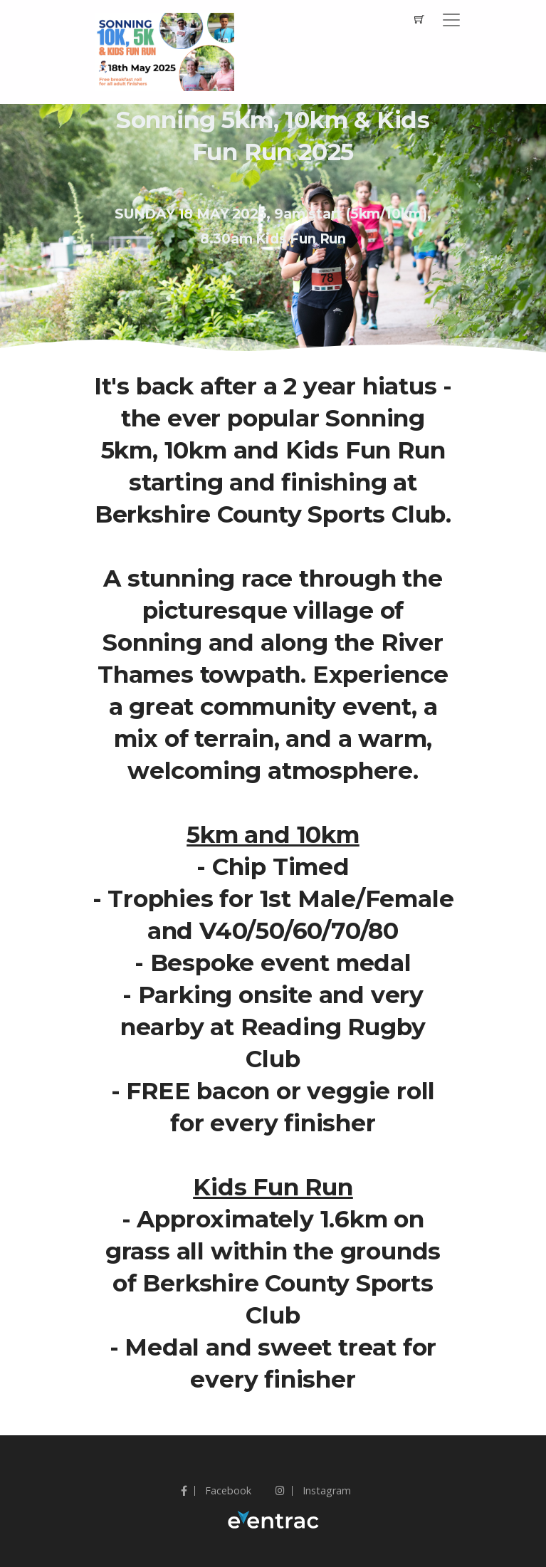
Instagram (313, 1490)
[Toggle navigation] (451, 20)
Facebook (216, 1490)
